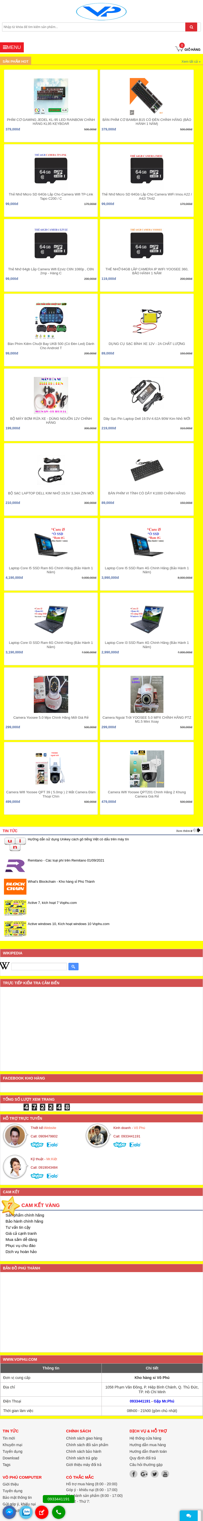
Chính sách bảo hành (83, 1451)
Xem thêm (183, 830)
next (198, 830)
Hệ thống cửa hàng (145, 1438)
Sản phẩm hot (16, 61)
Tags (7, 1465)
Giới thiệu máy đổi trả (84, 1465)
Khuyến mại (12, 1445)
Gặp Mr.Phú (164, 1401)
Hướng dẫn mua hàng (148, 1445)
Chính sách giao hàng (84, 1438)
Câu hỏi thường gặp (146, 1465)
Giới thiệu (11, 1484)
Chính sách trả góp (82, 1458)
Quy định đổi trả (143, 1458)
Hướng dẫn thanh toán (148, 1451)
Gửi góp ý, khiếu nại (19, 1504)
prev (194, 830)
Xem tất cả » (191, 61)
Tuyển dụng (12, 1451)
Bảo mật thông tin (17, 1497)
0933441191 (140, 1401)
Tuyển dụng (12, 1491)
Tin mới (9, 1438)
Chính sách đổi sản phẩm (87, 1445)
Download (11, 1458)
